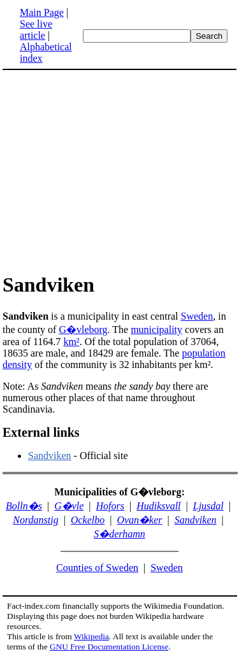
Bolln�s (24, 505)
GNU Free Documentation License (109, 646)
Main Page (42, 12)
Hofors (110, 505)
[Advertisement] (110, 170)
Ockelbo (88, 519)
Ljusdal (208, 505)
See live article (36, 29)
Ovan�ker (139, 519)
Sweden (197, 316)
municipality (156, 329)
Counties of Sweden (97, 567)
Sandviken (49, 455)
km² (71, 341)
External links (41, 432)
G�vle (68, 505)
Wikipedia (91, 636)
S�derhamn (119, 533)
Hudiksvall (158, 505)
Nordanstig (35, 519)
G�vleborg (83, 329)
